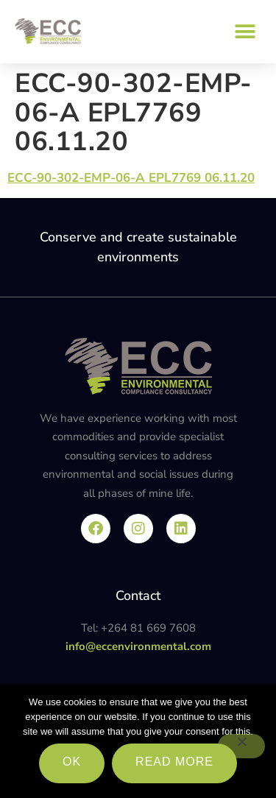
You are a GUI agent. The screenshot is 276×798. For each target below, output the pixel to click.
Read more (174, 761)
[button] (244, 31)
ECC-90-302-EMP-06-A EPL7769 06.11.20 (131, 177)
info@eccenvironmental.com (138, 646)
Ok (72, 761)
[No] (241, 746)
